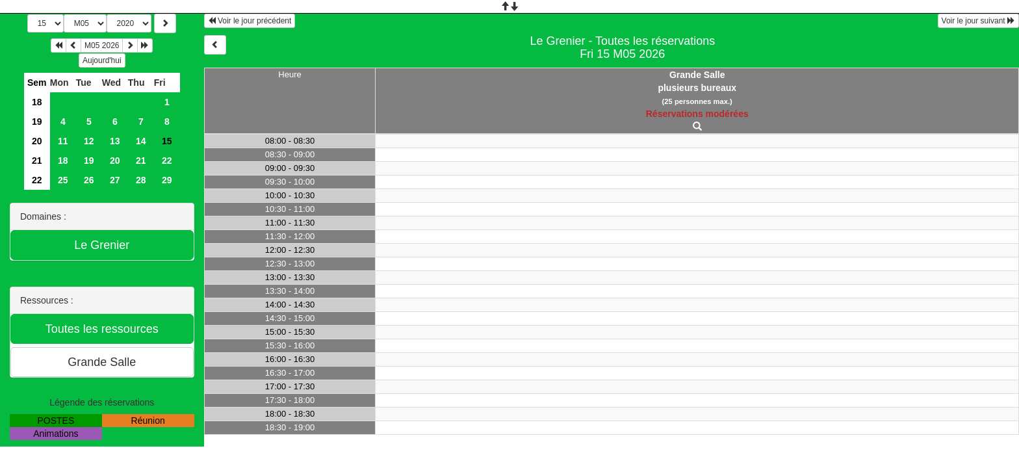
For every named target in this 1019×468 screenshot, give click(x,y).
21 (37, 160)
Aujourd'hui (102, 60)
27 (115, 180)
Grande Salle (697, 75)
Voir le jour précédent (250, 20)
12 (89, 141)
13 (115, 141)
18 (37, 102)
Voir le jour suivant (978, 20)
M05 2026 (101, 45)
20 (37, 141)
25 (63, 180)
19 (37, 121)
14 (141, 141)
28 (141, 180)
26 (89, 180)
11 (63, 141)
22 (167, 160)
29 (167, 180)
